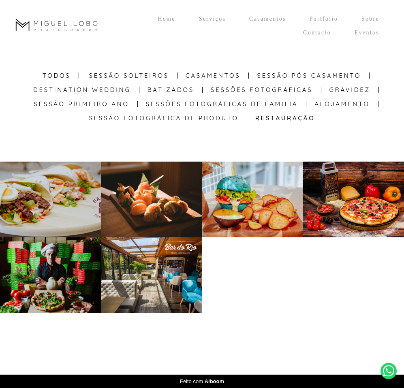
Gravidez (350, 90)
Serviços (212, 19)
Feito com (202, 381)
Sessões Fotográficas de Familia (222, 104)
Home (166, 19)
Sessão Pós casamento (309, 75)
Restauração (285, 118)
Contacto (317, 33)
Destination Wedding (82, 90)
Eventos (367, 33)
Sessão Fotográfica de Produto (164, 118)
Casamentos (267, 19)
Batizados (170, 90)
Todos (57, 75)
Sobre (370, 19)
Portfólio (324, 19)
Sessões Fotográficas (262, 90)
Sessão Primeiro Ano (81, 104)
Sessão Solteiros (129, 75)
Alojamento (342, 104)
